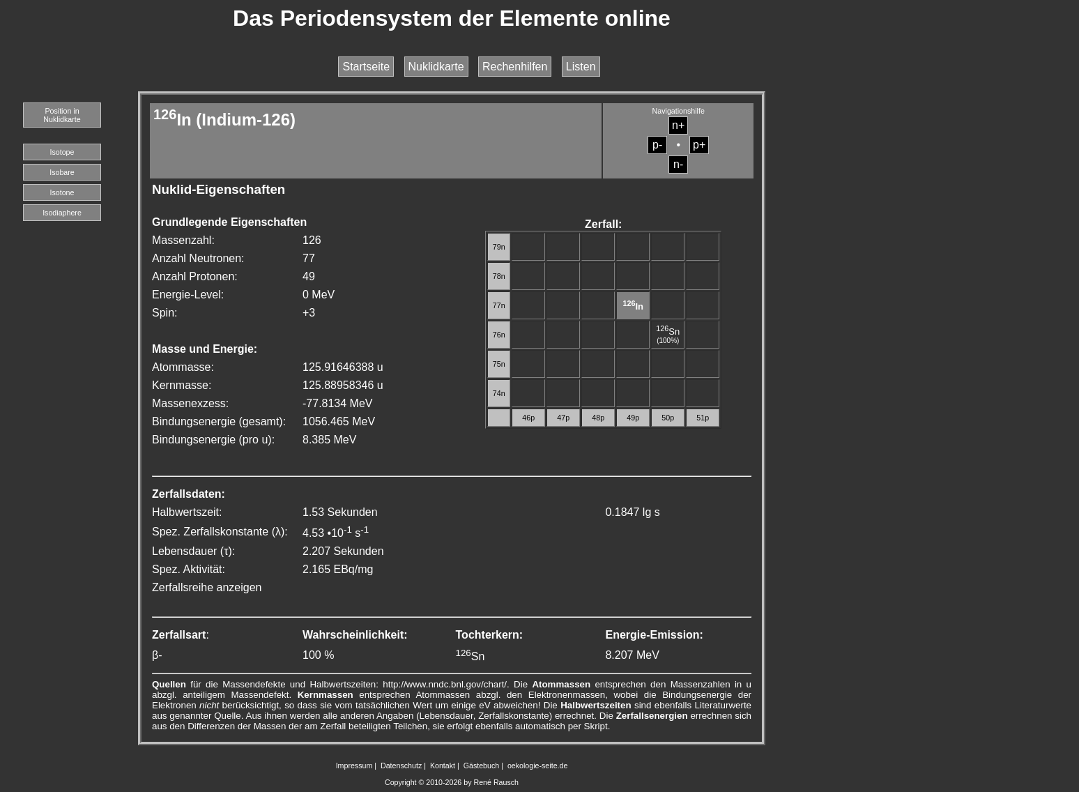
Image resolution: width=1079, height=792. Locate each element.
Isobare (62, 172)
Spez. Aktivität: (188, 569)
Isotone (62, 192)
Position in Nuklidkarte (61, 115)
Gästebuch (482, 765)
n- (678, 164)
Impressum (354, 765)
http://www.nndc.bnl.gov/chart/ (445, 684)
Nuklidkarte (436, 67)
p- (657, 145)
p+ (699, 145)
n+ (678, 125)
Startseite (366, 67)
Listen (581, 67)
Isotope (62, 152)
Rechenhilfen (514, 67)
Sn (668, 331)
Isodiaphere (62, 212)
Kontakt (442, 765)
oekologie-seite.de (537, 765)
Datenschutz (401, 765)
